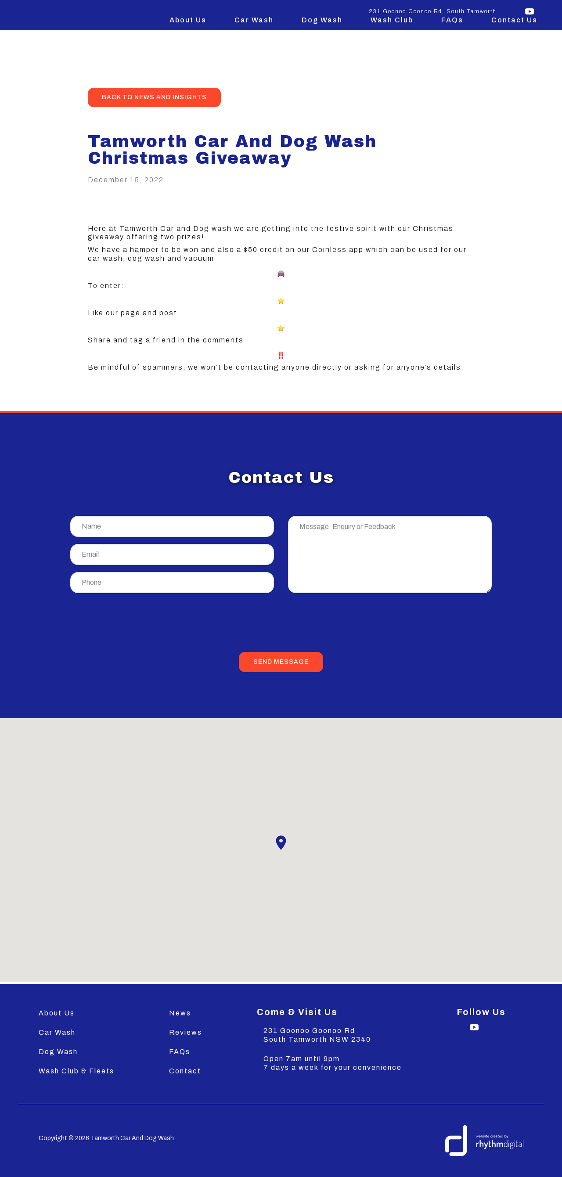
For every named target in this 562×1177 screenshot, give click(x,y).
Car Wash (254, 20)
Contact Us (514, 20)
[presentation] (281, 624)
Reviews (185, 1032)
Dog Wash (322, 20)
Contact (185, 1071)
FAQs (452, 20)
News (180, 1013)
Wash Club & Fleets (76, 1071)
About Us (187, 20)
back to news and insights (154, 97)
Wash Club (392, 20)
